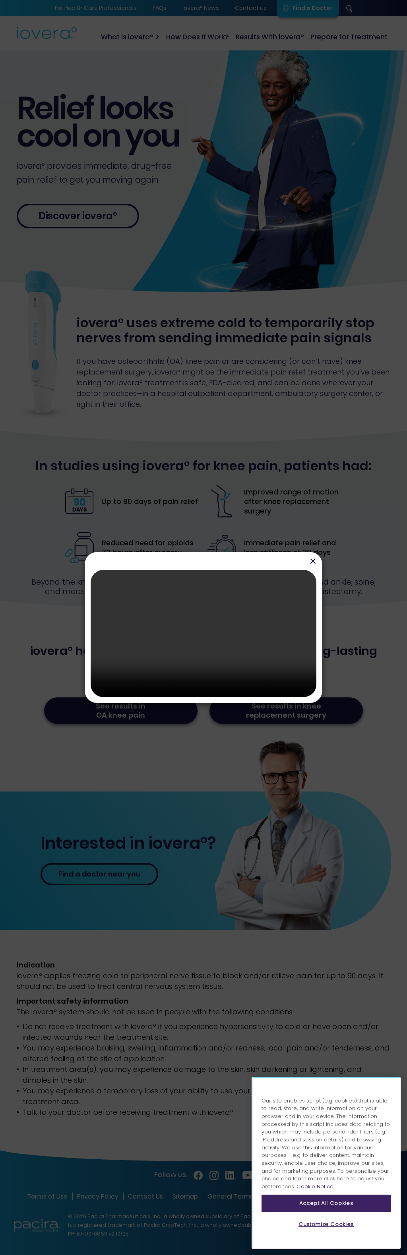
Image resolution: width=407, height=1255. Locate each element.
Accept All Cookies (326, 1203)
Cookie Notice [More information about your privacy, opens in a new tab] (315, 1186)
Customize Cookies (326, 1224)
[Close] (313, 561)
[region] (326, 1163)
